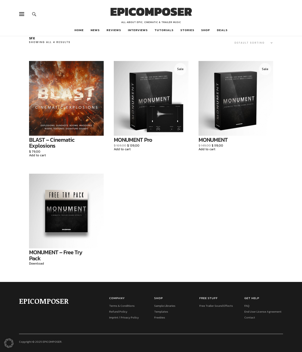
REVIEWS (114, 30)
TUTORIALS (164, 30)
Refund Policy (118, 312)
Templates (161, 312)
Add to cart (37, 155)
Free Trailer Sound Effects (216, 306)
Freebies (159, 317)
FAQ (246, 306)
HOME (79, 30)
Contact (249, 317)
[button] (9, 343)
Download (36, 263)
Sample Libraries (164, 306)
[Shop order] (251, 43)
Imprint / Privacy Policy (124, 317)
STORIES (187, 30)
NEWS (95, 30)
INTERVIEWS (138, 30)
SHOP (205, 30)
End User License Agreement (262, 312)
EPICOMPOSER (151, 11)
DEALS (222, 30)
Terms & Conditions (122, 306)
